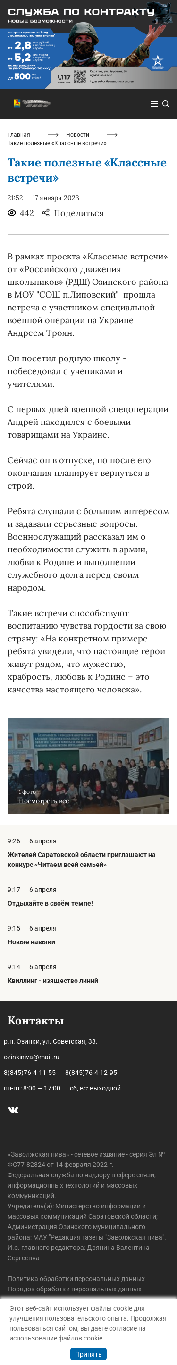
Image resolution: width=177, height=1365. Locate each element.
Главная (19, 135)
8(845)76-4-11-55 (30, 1072)
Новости (77, 135)
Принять (88, 1354)
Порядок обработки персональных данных (75, 1289)
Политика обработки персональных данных (76, 1278)
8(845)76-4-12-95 (91, 1072)
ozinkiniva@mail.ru (31, 1057)
